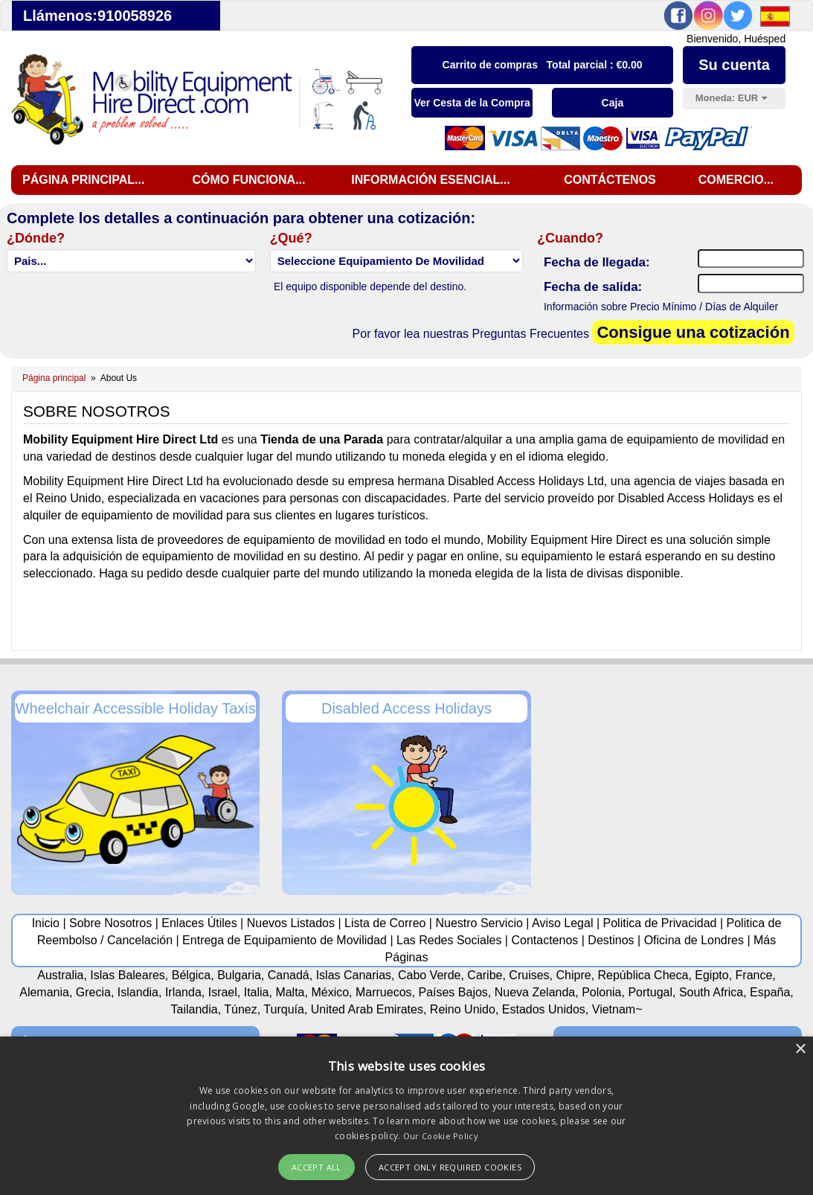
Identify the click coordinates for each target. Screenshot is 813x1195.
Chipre (573, 975)
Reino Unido (462, 1009)
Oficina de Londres (694, 940)
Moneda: (731, 97)
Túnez (240, 1009)
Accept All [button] (316, 1167)
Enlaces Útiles (199, 923)
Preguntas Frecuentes (530, 333)
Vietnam (613, 1009)
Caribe (484, 975)
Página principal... (83, 179)
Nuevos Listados (291, 923)
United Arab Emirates (367, 1009)
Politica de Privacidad (660, 923)
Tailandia (193, 1009)
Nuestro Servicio (478, 923)
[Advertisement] (665, 784)
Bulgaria (239, 975)
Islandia (138, 992)
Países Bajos (452, 992)
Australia (60, 975)
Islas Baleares (127, 975)
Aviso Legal (562, 923)
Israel (222, 992)
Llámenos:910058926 (97, 15)
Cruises (529, 975)
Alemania (44, 992)
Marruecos (384, 992)
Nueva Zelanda (535, 992)
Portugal (650, 992)
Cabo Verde (429, 975)
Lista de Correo (384, 923)
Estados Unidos (543, 1009)
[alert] (406, 1116)
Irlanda (183, 992)
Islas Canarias (353, 975)
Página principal (54, 378)
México (330, 992)
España (770, 992)
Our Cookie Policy (440, 1135)
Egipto (711, 975)
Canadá (288, 975)
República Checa (643, 975)
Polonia (601, 992)
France (754, 975)
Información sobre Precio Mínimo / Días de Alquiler (661, 307)
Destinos (611, 940)
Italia (256, 992)
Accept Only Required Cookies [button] (450, 1167)
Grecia (93, 992)
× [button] (800, 1049)
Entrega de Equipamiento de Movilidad (284, 940)
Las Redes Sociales (448, 940)
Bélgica (191, 975)
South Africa (711, 992)
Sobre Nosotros (110, 923)
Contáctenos (610, 179)
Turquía (283, 1009)
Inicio (46, 923)
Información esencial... (430, 179)
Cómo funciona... (248, 179)
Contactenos (544, 940)
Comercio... (736, 179)
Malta (289, 992)
